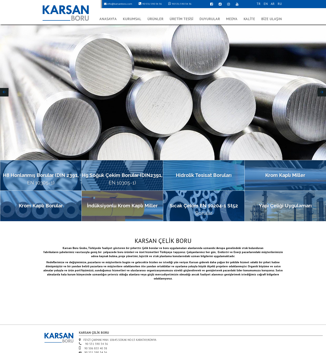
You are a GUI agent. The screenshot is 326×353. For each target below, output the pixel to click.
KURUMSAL (132, 18)
